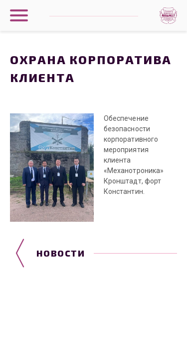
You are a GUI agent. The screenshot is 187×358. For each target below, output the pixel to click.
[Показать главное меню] (19, 15)
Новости (60, 253)
